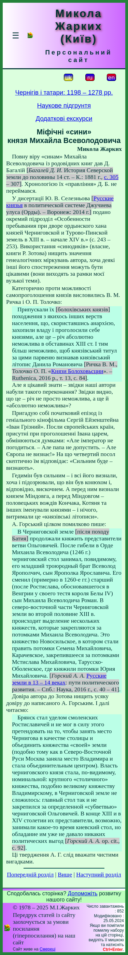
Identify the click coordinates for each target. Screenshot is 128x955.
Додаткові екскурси (64, 118)
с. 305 (111, 177)
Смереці (47, 949)
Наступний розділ (98, 874)
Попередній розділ (30, 874)
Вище (65, 874)
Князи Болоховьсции (77, 371)
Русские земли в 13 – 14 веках (59, 679)
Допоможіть (83, 893)
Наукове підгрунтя (64, 105)
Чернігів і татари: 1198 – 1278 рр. (64, 92)
